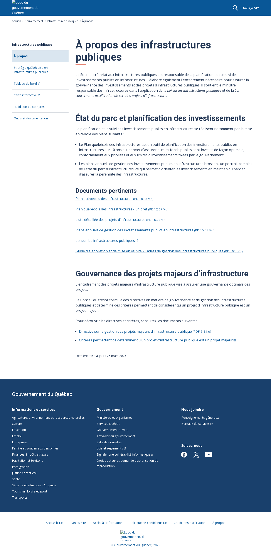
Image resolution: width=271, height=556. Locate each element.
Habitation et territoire (27, 460)
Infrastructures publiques (62, 21)
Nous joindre (251, 8)
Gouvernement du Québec (42, 394)
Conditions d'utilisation (189, 523)
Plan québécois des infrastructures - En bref (122, 209)
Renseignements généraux (200, 417)
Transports (19, 497)
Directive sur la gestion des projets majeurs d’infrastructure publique (145, 331)
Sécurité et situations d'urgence (34, 485)
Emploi (17, 436)
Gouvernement (34, 21)
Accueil (16, 21)
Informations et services (33, 409)
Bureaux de (197, 424)
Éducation (19, 430)
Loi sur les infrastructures (107, 240)
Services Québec (108, 424)
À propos (28, 58)
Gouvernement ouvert (112, 430)
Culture (17, 424)
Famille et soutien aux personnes (35, 448)
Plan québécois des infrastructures (114, 198)
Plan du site (78, 523)
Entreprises (20, 442)
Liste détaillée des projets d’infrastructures (121, 219)
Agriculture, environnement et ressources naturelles (48, 417)
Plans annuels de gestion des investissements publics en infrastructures (145, 230)
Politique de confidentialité (148, 523)
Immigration (20, 467)
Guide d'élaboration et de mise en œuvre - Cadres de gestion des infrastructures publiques (159, 251)
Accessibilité (54, 523)
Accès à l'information (108, 523)
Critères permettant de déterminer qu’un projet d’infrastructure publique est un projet (157, 340)
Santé (16, 479)
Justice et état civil (24, 473)
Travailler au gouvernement (116, 436)
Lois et (111, 448)
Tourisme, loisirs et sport (29, 491)
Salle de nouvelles (109, 442)
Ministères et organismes (114, 417)
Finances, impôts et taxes (30, 454)
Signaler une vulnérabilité (125, 454)
